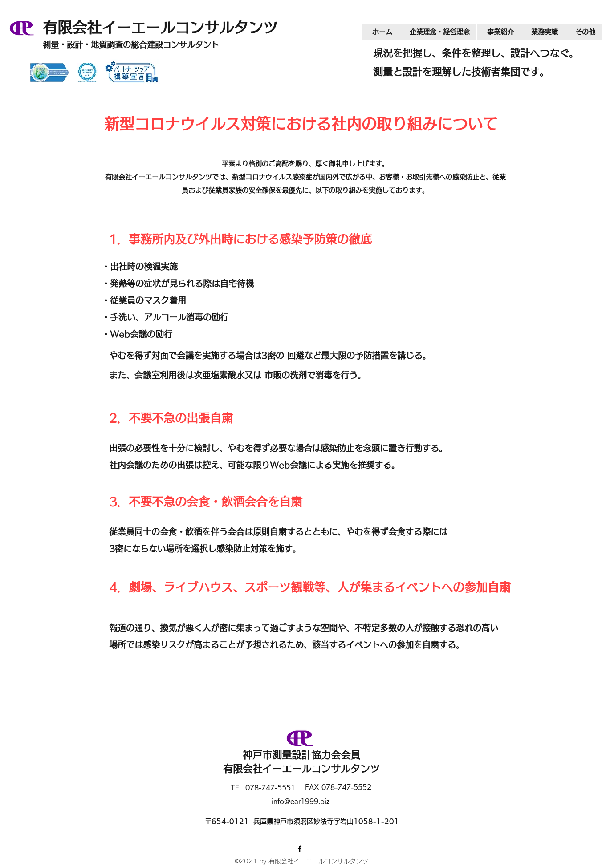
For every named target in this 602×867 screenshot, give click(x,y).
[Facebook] (299, 848)
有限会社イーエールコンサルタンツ (167, 27)
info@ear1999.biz (300, 801)
